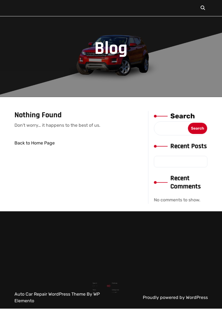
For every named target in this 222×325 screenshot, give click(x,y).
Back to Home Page (34, 143)
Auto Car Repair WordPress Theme (50, 294)
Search (182, 117)
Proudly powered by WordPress (175, 297)
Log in (98, 287)
